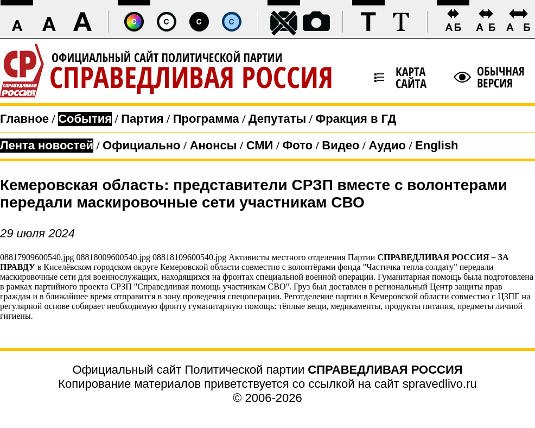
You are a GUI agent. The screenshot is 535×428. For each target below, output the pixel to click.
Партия (142, 118)
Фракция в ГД (355, 118)
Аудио (387, 145)
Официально (141, 145)
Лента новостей (46, 145)
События (85, 118)
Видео (340, 145)
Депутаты (278, 118)
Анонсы (213, 145)
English (436, 145)
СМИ (259, 145)
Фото (298, 145)
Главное (24, 118)
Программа (206, 118)
